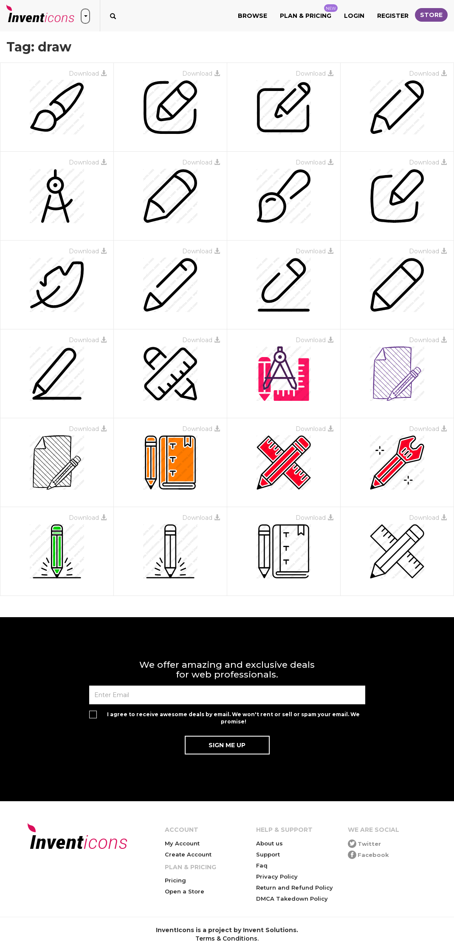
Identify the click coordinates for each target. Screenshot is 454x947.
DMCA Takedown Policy (292, 898)
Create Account (188, 854)
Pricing (175, 880)
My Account (182, 843)
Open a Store (184, 891)
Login (354, 16)
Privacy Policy (277, 876)
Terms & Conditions (226, 938)
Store (431, 15)
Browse (252, 16)
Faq (262, 865)
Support (268, 854)
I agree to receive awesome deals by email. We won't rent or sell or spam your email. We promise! (233, 718)
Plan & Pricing (309, 12)
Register (393, 16)
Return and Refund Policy (294, 887)
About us (269, 843)
